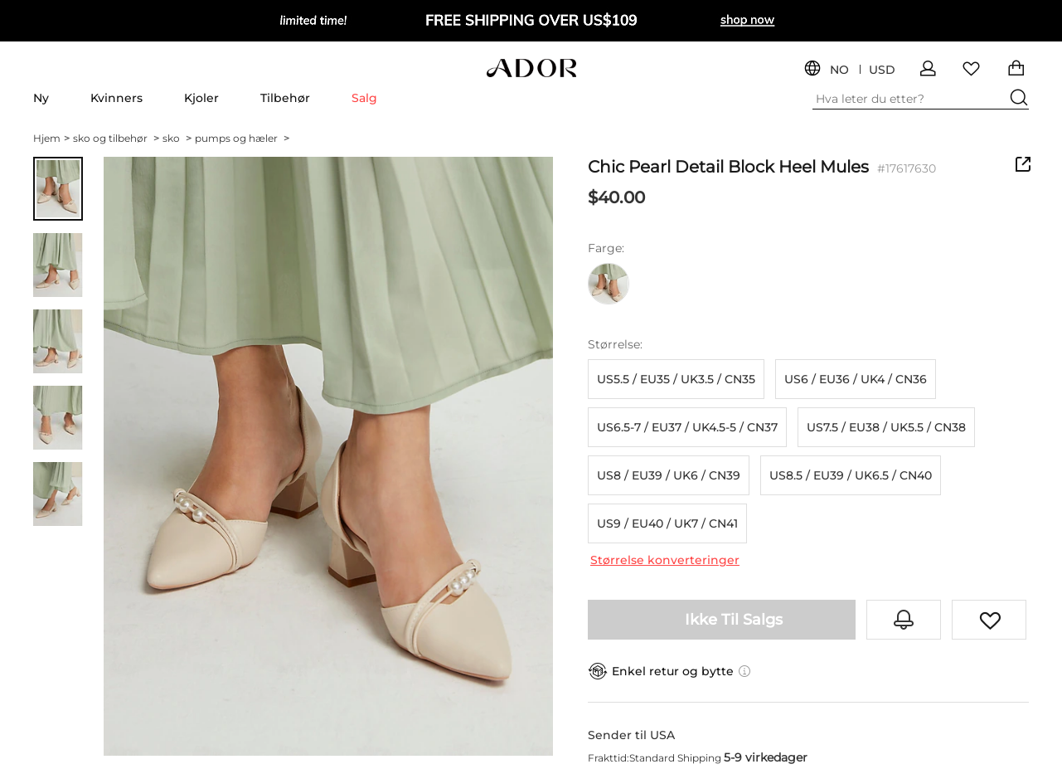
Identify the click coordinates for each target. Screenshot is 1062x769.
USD (882, 70)
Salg (364, 97)
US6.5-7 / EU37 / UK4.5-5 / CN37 (687, 427)
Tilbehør (285, 97)
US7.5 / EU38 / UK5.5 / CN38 (886, 427)
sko (177, 138)
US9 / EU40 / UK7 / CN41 (667, 523)
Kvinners (116, 97)
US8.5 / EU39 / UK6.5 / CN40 (850, 475)
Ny (41, 97)
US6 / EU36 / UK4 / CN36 (855, 379)
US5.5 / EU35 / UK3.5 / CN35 (676, 379)
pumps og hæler (242, 138)
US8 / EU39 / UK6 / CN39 (668, 475)
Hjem (51, 138)
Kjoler (201, 97)
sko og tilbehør (116, 138)
